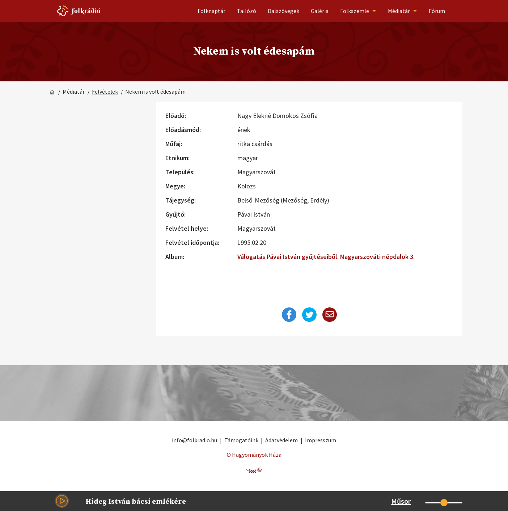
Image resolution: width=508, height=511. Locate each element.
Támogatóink (241, 440)
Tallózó (246, 10)
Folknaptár (211, 10)
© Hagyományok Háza (254, 454)
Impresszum (320, 440)
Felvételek (105, 91)
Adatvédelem (281, 440)
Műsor (401, 501)
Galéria (320, 10)
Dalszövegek (283, 10)
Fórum (437, 10)
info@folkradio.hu (194, 440)
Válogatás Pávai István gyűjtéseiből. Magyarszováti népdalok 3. (326, 256)
